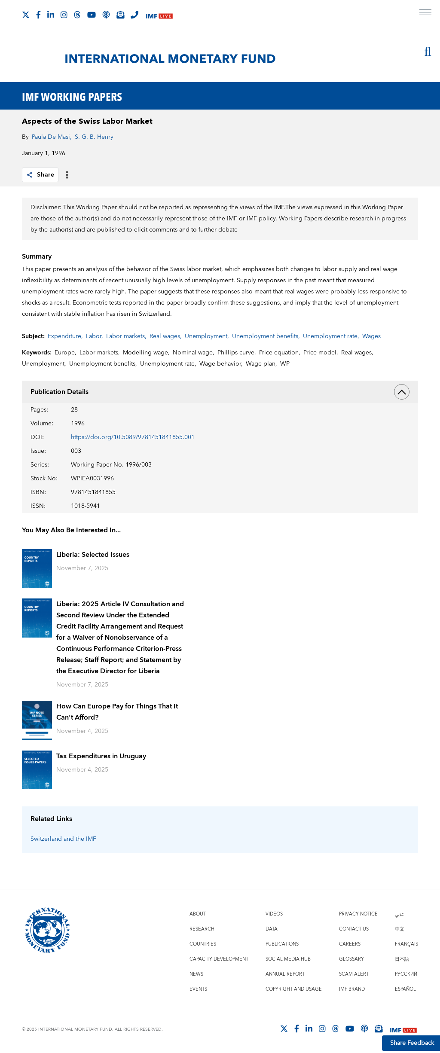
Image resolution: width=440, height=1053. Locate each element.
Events (198, 989)
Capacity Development (218, 959)
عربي (399, 914)
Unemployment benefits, (266, 336)
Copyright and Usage (294, 989)
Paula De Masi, (52, 137)
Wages (371, 336)
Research (201, 929)
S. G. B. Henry (94, 137)
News (196, 974)
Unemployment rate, (331, 336)
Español (405, 989)
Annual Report (285, 974)
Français (406, 944)
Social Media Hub (288, 959)
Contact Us (354, 929)
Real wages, (166, 336)
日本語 (402, 959)
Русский (406, 974)
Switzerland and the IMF (63, 839)
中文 (399, 929)
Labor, (94, 336)
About (197, 914)
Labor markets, (126, 336)
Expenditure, (65, 336)
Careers (350, 944)
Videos (274, 914)
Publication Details (220, 392)
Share (40, 175)
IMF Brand (352, 989)
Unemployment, (207, 336)
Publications (282, 944)
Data (272, 929)
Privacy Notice (358, 914)
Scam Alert (354, 974)
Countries (202, 944)
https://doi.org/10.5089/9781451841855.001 (133, 437)
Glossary (351, 959)
